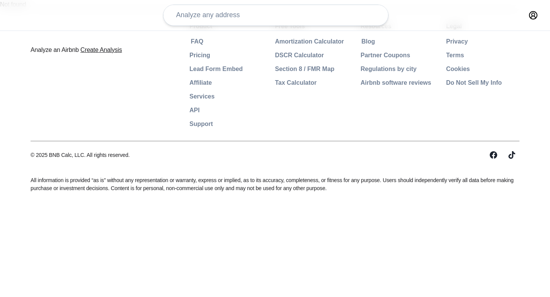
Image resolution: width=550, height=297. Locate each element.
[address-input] (192, 20)
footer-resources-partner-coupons (386, 55)
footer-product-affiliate (172, 82)
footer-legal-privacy (463, 41)
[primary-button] (479, 20)
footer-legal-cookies (464, 69)
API (141, 110)
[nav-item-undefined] (432, 19)
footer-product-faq (165, 41)
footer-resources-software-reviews (388, 82)
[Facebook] (493, 155)
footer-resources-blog (367, 41)
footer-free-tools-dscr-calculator (285, 55)
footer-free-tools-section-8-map (284, 69)
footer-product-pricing (170, 55)
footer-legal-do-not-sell (469, 82)
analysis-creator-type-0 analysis (312, 19)
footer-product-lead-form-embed (187, 69)
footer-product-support (172, 124)
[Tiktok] (511, 155)
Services (149, 96)
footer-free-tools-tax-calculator (283, 82)
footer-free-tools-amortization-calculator (297, 41)
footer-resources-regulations (378, 69)
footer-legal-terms (461, 55)
